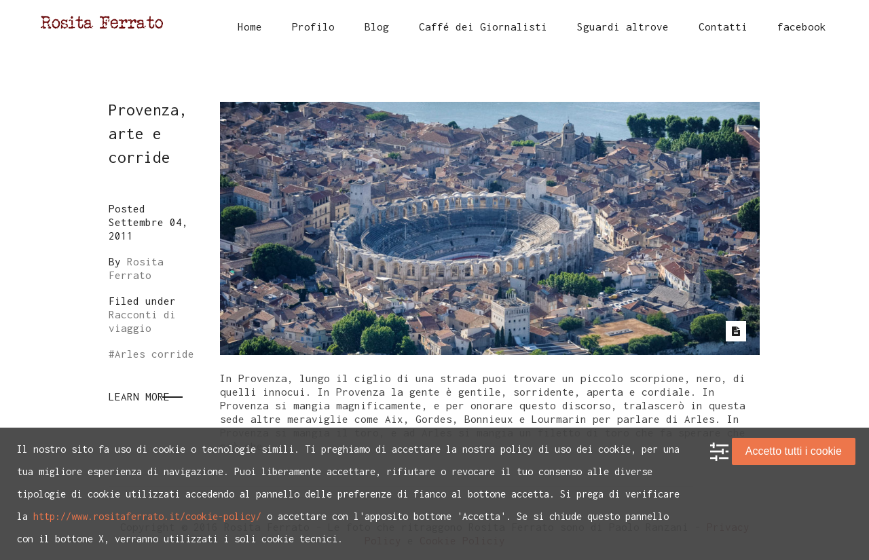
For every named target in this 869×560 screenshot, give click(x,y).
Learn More (139, 396)
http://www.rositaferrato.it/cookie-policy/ (147, 516)
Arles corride (154, 354)
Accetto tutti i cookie (793, 451)
